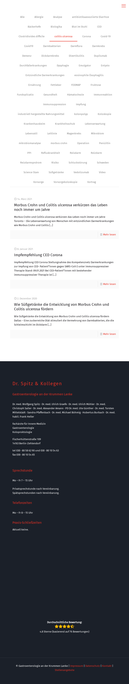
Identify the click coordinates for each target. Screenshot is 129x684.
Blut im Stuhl (79, 26)
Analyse (57, 16)
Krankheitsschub (65, 123)
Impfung (81, 104)
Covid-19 (106, 36)
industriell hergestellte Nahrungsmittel (41, 114)
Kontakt (107, 665)
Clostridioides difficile (32, 36)
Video (102, 172)
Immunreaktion (103, 94)
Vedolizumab (81, 172)
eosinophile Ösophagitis (88, 75)
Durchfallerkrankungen (33, 65)
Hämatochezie (75, 94)
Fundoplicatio (25, 94)
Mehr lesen (109, 234)
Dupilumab (100, 55)
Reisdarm (75, 152)
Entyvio (105, 65)
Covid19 (28, 46)
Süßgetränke (56, 172)
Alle (22, 16)
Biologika (56, 26)
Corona (86, 36)
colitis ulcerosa (63, 36)
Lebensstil (31, 133)
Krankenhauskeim (34, 123)
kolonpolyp (81, 114)
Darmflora (76, 46)
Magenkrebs (74, 133)
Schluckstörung (78, 162)
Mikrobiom (97, 133)
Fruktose (96, 84)
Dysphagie (63, 65)
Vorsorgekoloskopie (65, 182)
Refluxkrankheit (50, 152)
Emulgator (85, 65)
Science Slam (31, 172)
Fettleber (56, 84)
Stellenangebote (64, 670)
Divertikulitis (76, 55)
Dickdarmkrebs (50, 55)
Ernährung (34, 84)
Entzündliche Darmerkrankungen (45, 75)
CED (99, 26)
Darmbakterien (52, 46)
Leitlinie (52, 133)
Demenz (26, 55)
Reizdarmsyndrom (31, 162)
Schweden (103, 162)
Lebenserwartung (95, 123)
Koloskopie (104, 114)
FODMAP (76, 84)
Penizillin (104, 143)
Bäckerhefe (34, 26)
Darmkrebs (98, 46)
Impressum (76, 665)
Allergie (38, 16)
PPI (29, 152)
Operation (83, 143)
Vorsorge (38, 182)
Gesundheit (50, 94)
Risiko (55, 162)
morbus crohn (59, 143)
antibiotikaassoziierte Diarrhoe (90, 16)
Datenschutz (92, 665)
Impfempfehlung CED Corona (38, 255)
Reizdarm (96, 152)
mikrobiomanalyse (30, 143)
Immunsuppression (54, 104)
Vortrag (91, 182)
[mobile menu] (123, 6)
